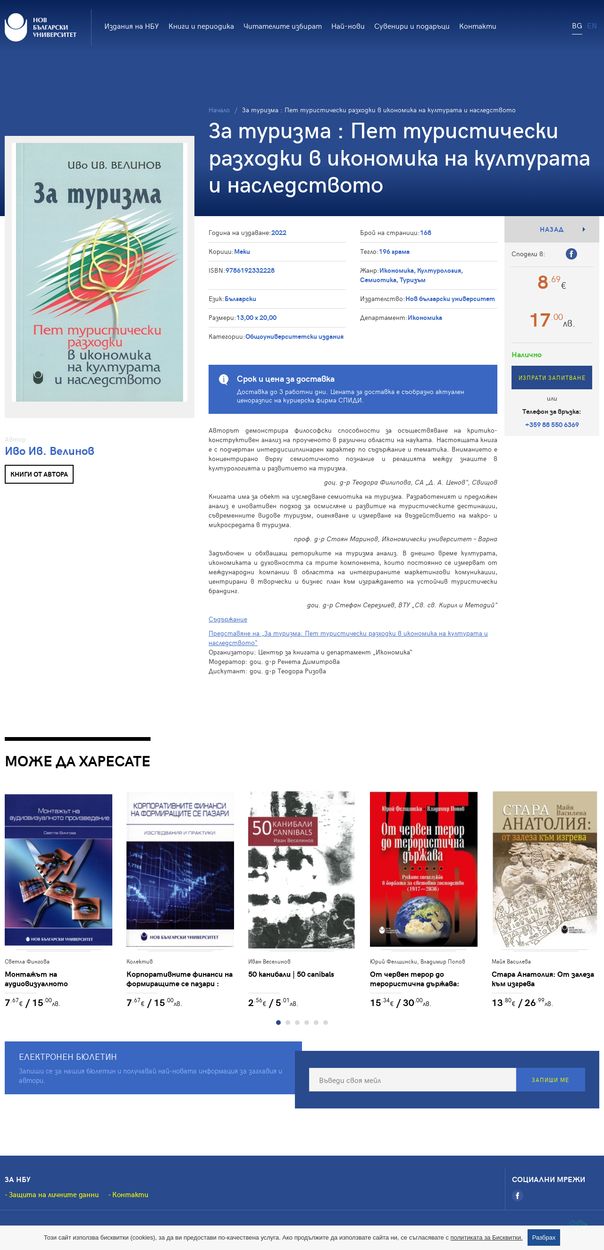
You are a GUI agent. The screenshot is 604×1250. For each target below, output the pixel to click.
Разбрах (544, 1237)
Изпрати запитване (552, 377)
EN (592, 25)
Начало (219, 109)
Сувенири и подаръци (412, 25)
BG (577, 25)
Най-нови (348, 25)
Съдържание (228, 618)
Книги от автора (39, 474)
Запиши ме (550, 1079)
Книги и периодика (201, 25)
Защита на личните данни (54, 1194)
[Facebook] (517, 1195)
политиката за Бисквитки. (487, 1237)
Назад (552, 229)
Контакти (477, 25)
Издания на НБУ (131, 25)
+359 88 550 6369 (552, 424)
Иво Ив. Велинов (49, 450)
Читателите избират (282, 25)
